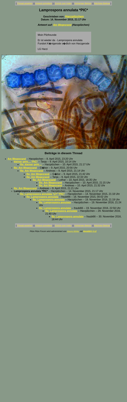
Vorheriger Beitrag (83, 3)
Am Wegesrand (62, 25)
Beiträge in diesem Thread (63, 153)
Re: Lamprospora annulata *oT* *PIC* (42, 194)
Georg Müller (73, 231)
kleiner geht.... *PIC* (26, 161)
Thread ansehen (24, 3)
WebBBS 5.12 (90, 231)
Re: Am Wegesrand (25, 167)
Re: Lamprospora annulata (42, 196)
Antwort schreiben (43, 3)
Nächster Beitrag (102, 3)
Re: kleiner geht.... (31, 164)
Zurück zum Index (63, 3)
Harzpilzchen (74, 16)
